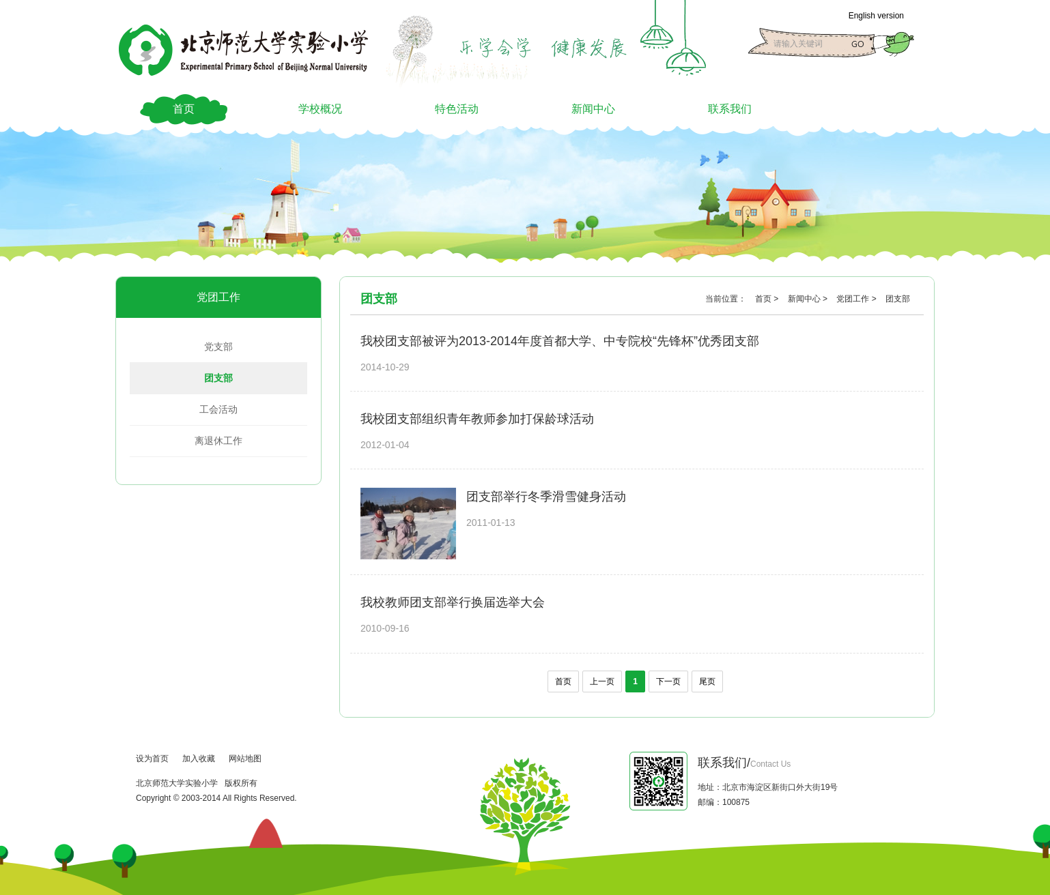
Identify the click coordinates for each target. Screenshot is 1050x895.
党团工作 (218, 297)
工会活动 (218, 409)
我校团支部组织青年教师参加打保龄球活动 (477, 419)
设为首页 (152, 758)
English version (876, 15)
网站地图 (245, 758)
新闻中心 (593, 109)
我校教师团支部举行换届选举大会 (452, 602)
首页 (184, 109)
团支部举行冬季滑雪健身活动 (546, 496)
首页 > (768, 299)
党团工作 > (857, 299)
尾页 (707, 681)
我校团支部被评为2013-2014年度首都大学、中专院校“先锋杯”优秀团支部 (559, 341)
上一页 (602, 681)
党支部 (218, 346)
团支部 (218, 377)
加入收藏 (198, 758)
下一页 (668, 681)
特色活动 (457, 109)
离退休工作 (218, 440)
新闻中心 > (809, 299)
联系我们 (730, 109)
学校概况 (320, 109)
